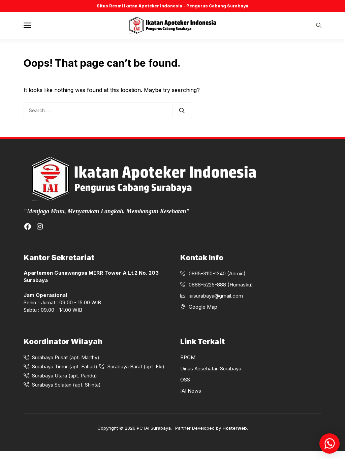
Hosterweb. (235, 428)
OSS (185, 379)
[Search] (182, 110)
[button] (318, 25)
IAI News (190, 391)
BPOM (187, 357)
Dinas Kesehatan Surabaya (210, 368)
